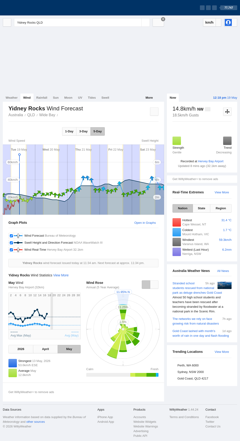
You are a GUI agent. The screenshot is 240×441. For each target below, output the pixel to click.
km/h (209, 22)
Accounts (139, 417)
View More (222, 192)
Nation (182, 208)
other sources (35, 421)
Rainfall (41, 97)
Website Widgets (144, 421)
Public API (140, 435)
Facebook (212, 417)
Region (221, 208)
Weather (12, 97)
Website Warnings (145, 426)
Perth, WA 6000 (188, 365)
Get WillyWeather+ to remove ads (195, 179)
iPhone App (105, 417)
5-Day (98, 131)
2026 (20, 349)
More (149, 97)
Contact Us (212, 426)
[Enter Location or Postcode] (82, 22)
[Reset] (137, 22)
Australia (15, 115)
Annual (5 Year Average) (102, 287)
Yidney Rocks (60, 114)
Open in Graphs (145, 222)
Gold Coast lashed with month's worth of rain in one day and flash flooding (202, 333)
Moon (68, 97)
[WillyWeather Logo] (25, 8)
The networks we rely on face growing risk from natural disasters (202, 321)
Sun (56, 97)
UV (80, 97)
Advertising (140, 431)
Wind (27, 97)
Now (173, 97)
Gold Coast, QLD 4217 (192, 378)
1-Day (69, 131)
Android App (106, 421)
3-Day (83, 131)
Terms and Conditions (184, 417)
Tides (92, 97)
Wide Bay (47, 115)
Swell (105, 97)
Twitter (209, 421)
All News (223, 271)
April (45, 349)
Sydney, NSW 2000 (190, 372)
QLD (31, 115)
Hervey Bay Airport (210, 161)
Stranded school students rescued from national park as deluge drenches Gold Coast (202, 297)
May (69, 349)
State (201, 208)
